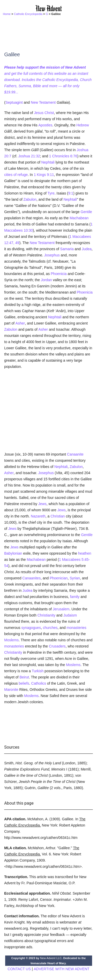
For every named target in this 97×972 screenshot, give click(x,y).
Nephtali (47, 162)
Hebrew (82, 125)
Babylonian (13, 553)
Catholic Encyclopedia (28, 13)
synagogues (31, 628)
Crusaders (57, 646)
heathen (84, 553)
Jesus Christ (44, 113)
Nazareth (38, 516)
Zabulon (30, 199)
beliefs (24, 683)
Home (7, 13)
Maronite (11, 689)
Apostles (46, 125)
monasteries (76, 628)
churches (50, 628)
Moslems (11, 640)
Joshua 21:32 (29, 156)
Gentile (86, 212)
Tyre (51, 193)
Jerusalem (61, 609)
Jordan (46, 280)
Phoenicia (59, 274)
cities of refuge (16, 175)
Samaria (67, 249)
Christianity (46, 615)
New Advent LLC (51, 958)
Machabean (79, 218)
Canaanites (31, 578)
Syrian (75, 578)
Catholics (38, 683)
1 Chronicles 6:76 (63, 156)
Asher (20, 323)
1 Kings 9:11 (44, 175)
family (75, 597)
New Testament (43, 102)
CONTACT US (19, 969)
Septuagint (14, 102)
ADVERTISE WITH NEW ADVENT (61, 969)
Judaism (70, 615)
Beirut (24, 677)
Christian (57, 516)
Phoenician (59, 578)
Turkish (37, 671)
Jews (42, 504)
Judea (87, 249)
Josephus (52, 255)
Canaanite (75, 454)
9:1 (70, 193)
